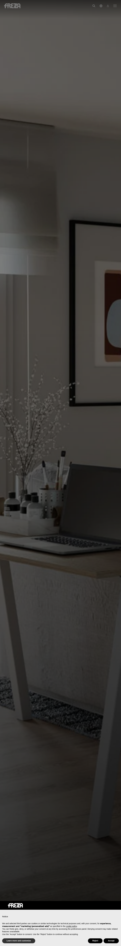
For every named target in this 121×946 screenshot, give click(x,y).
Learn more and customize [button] (19, 941)
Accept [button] (111, 941)
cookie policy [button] (71, 926)
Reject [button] (95, 941)
